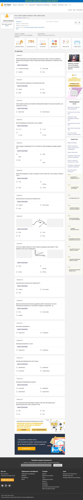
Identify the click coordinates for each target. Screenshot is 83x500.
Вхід (74, 10)
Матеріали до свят (68, 475)
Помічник (32, 5)
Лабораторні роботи (47, 479)
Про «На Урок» (5, 473)
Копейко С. (19, 21)
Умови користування (15, 497)
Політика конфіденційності (27, 497)
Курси (23, 479)
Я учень (70, 10)
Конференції (25, 477)
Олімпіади (45, 485)
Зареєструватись (7, 21)
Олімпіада (60, 5)
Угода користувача (5, 497)
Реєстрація (79, 10)
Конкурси (54, 5)
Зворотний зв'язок (7, 480)
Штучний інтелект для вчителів (50, 487)
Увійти (7, 25)
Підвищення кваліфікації (43, 5)
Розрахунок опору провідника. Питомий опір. (73, 118)
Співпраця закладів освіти (8, 475)
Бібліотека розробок (47, 475)
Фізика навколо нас (73, 152)
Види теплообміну (72, 142)
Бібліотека (21, 5)
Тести (26, 5)
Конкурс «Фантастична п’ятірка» (71, 477)
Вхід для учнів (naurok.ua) (70, 473)
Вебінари (24, 475)
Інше (66, 5)
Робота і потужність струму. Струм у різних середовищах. (73, 147)
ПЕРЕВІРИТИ (58, 465)
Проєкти (44, 481)
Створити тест (26, 448)
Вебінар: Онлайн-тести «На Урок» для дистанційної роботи (73, 66)
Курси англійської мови (48, 488)
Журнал (15, 5)
